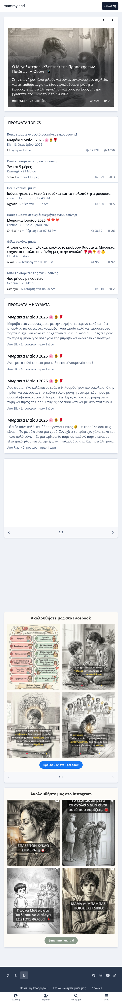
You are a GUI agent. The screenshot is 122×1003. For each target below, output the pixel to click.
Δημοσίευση (37, 344)
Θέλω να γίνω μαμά (21, 188)
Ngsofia (12, 204)
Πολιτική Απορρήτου (33, 988)
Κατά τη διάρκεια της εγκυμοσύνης (32, 161)
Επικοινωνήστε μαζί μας (69, 988)
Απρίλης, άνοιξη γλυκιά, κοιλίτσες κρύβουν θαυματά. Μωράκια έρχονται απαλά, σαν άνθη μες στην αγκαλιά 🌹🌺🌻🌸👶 (60, 249)
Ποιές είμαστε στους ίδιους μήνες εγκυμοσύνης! (42, 134)
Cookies (97, 988)
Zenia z (12, 198)
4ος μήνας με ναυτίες (25, 278)
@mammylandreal (61, 940)
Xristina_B (14, 225)
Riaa (16, 448)
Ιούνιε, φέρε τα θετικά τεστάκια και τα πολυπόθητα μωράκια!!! (60, 193)
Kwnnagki (13, 171)
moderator (19, 101)
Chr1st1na (14, 231)
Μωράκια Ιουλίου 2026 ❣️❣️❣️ (33, 220)
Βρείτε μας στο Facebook (61, 765)
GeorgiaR (13, 283)
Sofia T (11, 177)
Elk (9, 144)
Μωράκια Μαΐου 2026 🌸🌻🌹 (32, 140)
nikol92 (12, 262)
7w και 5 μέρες (19, 166)
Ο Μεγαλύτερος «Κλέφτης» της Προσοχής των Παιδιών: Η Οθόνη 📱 (53, 69)
